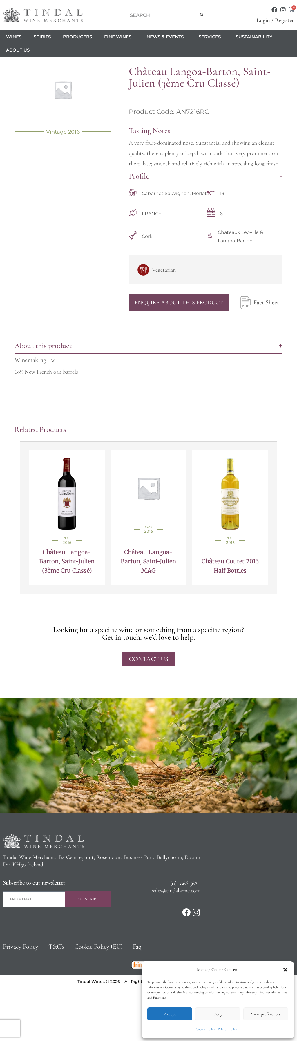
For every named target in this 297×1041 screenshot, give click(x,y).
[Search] (202, 15)
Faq (137, 946)
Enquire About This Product (179, 302)
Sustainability (254, 36)
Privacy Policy (227, 1029)
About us (19, 50)
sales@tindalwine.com (176, 890)
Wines (13, 36)
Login (263, 20)
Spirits (42, 36)
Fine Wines (119, 37)
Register (284, 20)
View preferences (265, 1014)
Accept (170, 1014)
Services (211, 37)
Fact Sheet (258, 302)
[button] (285, 970)
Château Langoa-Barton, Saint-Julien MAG (148, 561)
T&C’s (56, 946)
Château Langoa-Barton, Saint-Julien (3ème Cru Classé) (67, 561)
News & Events (166, 37)
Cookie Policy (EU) (98, 946)
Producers (77, 36)
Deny (217, 1014)
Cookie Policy (205, 1029)
